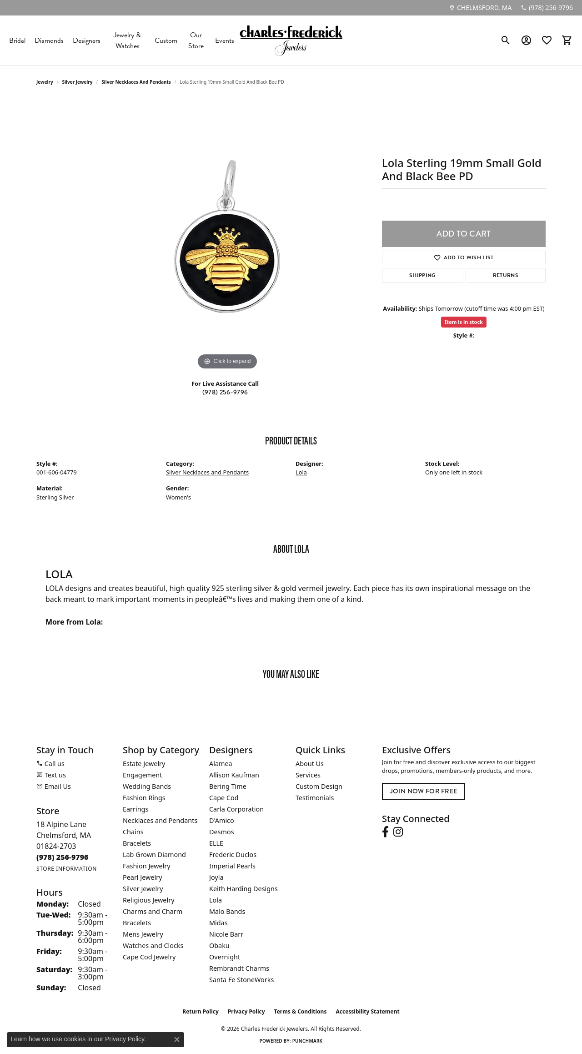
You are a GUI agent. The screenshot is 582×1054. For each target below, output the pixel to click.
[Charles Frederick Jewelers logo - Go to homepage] (291, 40)
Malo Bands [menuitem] (227, 911)
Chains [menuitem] (133, 831)
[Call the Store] (62, 857)
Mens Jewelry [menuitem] (143, 934)
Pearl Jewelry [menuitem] (142, 877)
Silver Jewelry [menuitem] (143, 888)
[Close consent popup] (177, 1039)
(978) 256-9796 (225, 392)
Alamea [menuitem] (220, 763)
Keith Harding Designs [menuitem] (243, 888)
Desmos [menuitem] (221, 831)
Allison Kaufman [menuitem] (234, 775)
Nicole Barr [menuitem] (226, 934)
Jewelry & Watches (127, 40)
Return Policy (200, 1011)
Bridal (17, 40)
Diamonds (49, 40)
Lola (301, 472)
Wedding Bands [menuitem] (147, 786)
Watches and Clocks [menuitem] (153, 945)
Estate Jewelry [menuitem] (144, 763)
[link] (480, 7)
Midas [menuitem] (218, 922)
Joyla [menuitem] (216, 877)
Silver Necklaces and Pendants (136, 82)
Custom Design (319, 786)
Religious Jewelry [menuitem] (148, 900)
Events (224, 40)
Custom (166, 40)
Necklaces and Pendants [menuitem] (160, 820)
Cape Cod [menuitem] (224, 797)
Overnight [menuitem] (224, 957)
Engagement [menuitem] (142, 775)
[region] (227, 235)
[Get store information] (66, 868)
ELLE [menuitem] (216, 843)
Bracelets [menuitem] (137, 843)
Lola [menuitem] (215, 900)
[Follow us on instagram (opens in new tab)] (398, 832)
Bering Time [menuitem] (227, 786)
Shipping (422, 275)
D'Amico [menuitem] (221, 820)
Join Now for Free (423, 791)
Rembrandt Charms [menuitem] (239, 968)
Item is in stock (464, 321)
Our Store (196, 40)
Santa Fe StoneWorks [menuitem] (241, 979)
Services (308, 775)
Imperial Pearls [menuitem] (232, 866)
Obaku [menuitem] (219, 945)
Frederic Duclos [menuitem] (232, 854)
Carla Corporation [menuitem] (236, 809)
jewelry (44, 82)
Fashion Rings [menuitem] (144, 797)
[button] (506, 40)
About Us (310, 763)
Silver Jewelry (77, 82)
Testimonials (315, 797)
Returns (505, 275)
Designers (86, 40)
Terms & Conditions (300, 1011)
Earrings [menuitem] (135, 809)
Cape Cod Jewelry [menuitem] (149, 957)
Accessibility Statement (367, 1011)
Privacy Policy (246, 1011)
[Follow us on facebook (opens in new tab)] (385, 832)
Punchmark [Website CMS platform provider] (307, 1041)
